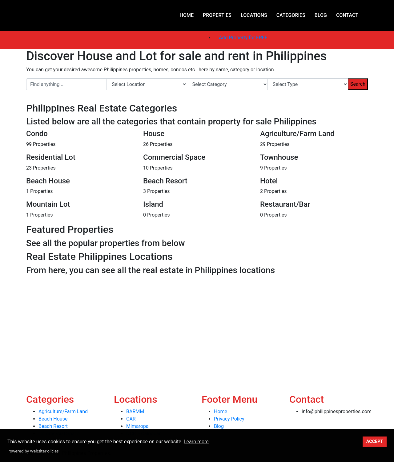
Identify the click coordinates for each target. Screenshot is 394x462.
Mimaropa (137, 426)
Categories (290, 15)
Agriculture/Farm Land (63, 411)
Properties (217, 15)
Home (187, 15)
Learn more (196, 441)
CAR (131, 419)
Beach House (52, 419)
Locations (254, 15)
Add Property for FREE (243, 38)
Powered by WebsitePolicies (32, 451)
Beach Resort (53, 426)
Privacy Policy (229, 419)
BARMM (135, 411)
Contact (347, 15)
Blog (321, 15)
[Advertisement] (184, 321)
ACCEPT (374, 441)
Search (357, 84)
